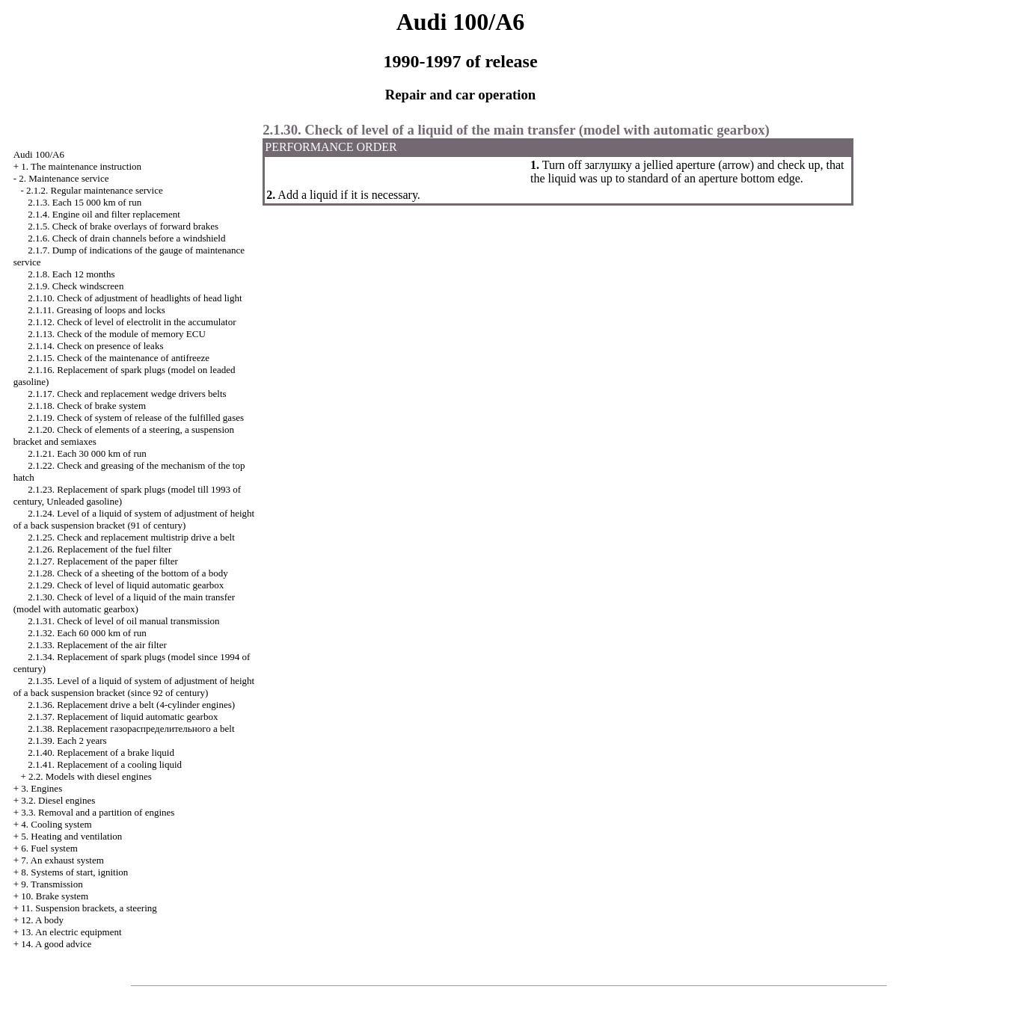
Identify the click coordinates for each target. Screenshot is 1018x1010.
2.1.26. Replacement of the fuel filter (99, 549)
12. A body (42, 920)
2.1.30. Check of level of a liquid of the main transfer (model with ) (124, 603)
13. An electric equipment (71, 931)
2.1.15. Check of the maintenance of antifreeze (118, 357)
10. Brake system (54, 896)
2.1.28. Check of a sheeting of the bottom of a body (128, 573)
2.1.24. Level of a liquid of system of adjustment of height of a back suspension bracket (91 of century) (133, 519)
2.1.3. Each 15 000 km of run (84, 202)
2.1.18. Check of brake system (87, 405)
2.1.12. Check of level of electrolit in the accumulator (132, 321)
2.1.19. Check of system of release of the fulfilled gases (136, 417)
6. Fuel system (49, 848)
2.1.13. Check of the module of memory (117, 333)
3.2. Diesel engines (58, 800)
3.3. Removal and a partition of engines (97, 812)
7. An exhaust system (62, 860)
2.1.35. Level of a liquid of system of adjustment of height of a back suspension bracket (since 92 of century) (133, 686)
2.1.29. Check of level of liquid (126, 585)
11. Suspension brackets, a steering (88, 908)
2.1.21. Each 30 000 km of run (87, 453)
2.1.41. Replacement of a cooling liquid (105, 764)
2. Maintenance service (63, 178)
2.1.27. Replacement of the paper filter (103, 561)
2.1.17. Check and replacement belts (127, 393)
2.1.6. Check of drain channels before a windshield (126, 238)
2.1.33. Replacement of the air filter (97, 644)
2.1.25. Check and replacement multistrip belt (131, 537)
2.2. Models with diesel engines (90, 776)
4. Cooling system (56, 824)
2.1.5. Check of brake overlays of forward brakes (123, 226)
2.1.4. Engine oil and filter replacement (104, 214)
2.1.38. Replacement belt (131, 728)
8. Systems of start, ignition (74, 872)
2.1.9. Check (75, 286)
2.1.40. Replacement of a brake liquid (101, 752)
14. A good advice (56, 943)
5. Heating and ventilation (71, 836)
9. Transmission (51, 884)
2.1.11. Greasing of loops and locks (96, 309)
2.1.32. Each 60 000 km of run (87, 632)
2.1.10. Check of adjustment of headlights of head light (135, 298)
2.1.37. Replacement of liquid (123, 716)
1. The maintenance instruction (81, 166)
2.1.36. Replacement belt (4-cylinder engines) (131, 704)
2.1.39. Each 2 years (67, 740)
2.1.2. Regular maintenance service (94, 190)
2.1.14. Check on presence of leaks (95, 345)
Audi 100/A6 (38, 154)
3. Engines (41, 788)
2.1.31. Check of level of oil (123, 620)
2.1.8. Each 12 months (71, 274)
